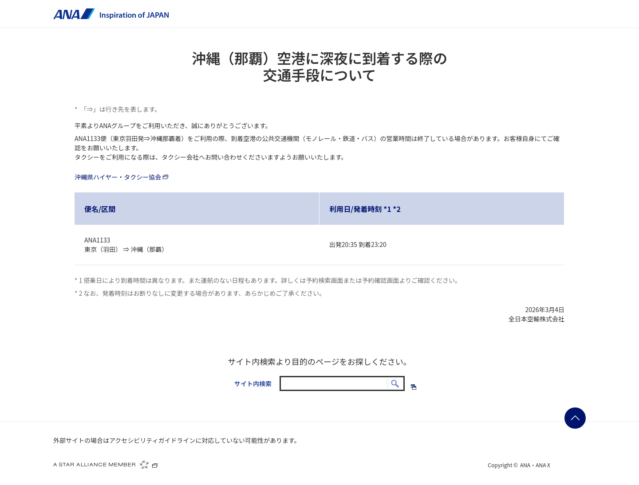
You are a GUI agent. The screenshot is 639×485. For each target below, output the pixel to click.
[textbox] (342, 383)
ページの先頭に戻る (575, 418)
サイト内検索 (253, 383)
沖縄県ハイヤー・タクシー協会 (122, 176)
